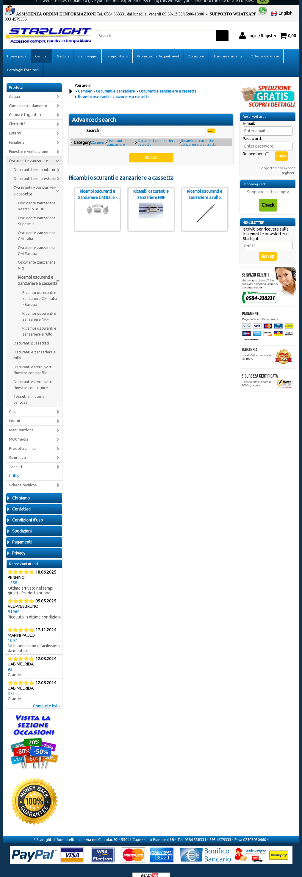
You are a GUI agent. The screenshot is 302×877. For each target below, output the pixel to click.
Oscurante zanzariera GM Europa (36, 242)
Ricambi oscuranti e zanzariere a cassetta (37, 272)
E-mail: (249, 115)
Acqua (14, 88)
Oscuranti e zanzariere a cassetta (34, 182)
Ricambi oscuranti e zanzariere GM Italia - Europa (39, 290)
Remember (253, 145)
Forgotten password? (277, 160)
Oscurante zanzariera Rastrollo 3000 (36, 197)
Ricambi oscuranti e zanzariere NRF (39, 308)
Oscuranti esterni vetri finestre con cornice (32, 376)
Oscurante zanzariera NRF (36, 257)
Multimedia (18, 431)
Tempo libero (117, 48)
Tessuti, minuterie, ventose (29, 391)
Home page (16, 48)
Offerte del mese (265, 48)
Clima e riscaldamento (28, 97)
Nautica (63, 48)
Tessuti (15, 458)
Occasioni (195, 48)
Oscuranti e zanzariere (28, 152)
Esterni (15, 125)
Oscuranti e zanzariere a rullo (34, 347)
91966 (14, 603)
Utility (14, 467)
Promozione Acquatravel (158, 48)
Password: (252, 130)
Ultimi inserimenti (227, 48)
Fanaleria (16, 134)
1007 (12, 632)
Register (288, 164)
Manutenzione (21, 421)
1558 (12, 574)
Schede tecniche (23, 476)
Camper (41, 48)
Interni (14, 412)
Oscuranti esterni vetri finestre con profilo (32, 361)
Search (92, 122)
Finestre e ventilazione (28, 143)
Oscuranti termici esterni (34, 170)
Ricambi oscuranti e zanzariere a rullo (39, 323)
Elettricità (17, 115)
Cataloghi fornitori (23, 61)
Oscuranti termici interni (34, 161)
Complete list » (47, 697)
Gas (12, 403)
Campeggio (87, 48)
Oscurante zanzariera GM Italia (36, 227)
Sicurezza (17, 449)
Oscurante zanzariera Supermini (36, 212)
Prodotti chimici (22, 440)
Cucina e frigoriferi (25, 106)
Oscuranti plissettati (31, 335)
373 (11, 685)
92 (10, 661)
